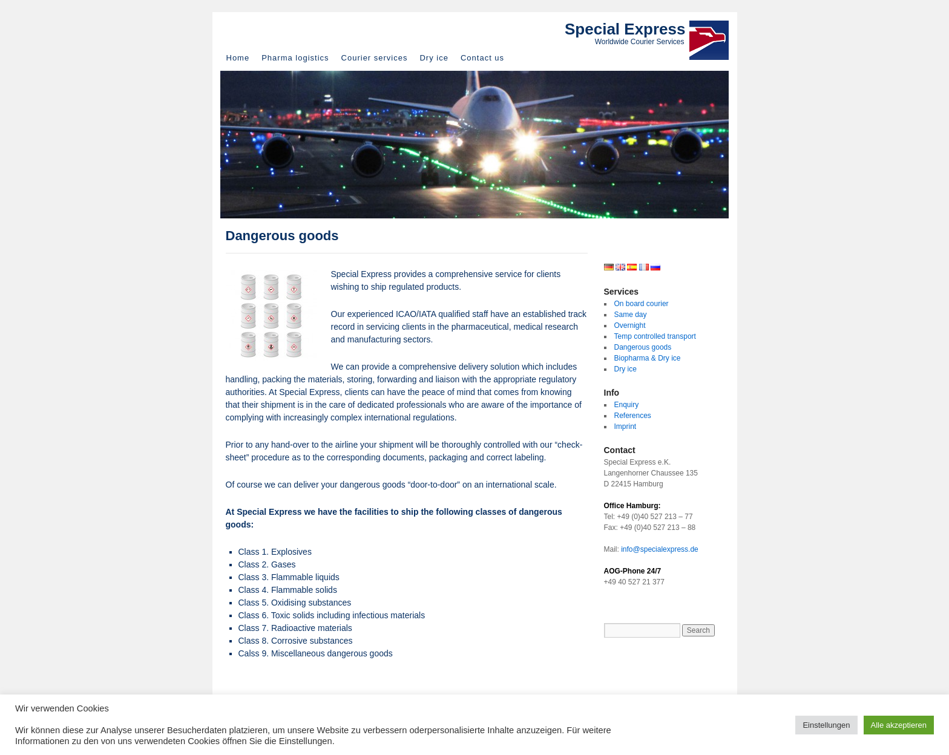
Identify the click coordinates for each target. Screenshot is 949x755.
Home (238, 57)
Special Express (625, 29)
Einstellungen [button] (826, 725)
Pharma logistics (295, 57)
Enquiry (626, 404)
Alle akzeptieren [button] (899, 725)
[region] (474, 144)
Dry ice (433, 57)
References (632, 415)
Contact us (482, 57)
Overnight (630, 325)
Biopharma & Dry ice (647, 358)
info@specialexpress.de (659, 549)
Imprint (625, 426)
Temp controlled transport (655, 336)
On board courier (641, 303)
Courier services (374, 57)
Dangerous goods (643, 347)
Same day (630, 314)
